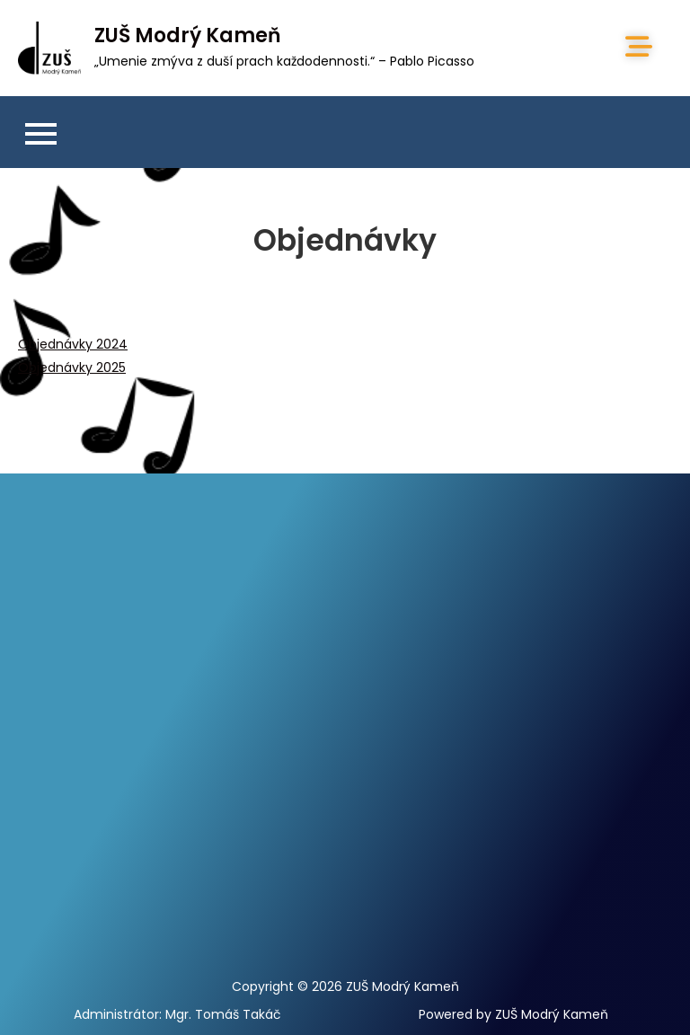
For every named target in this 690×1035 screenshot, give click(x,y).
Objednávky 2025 (72, 367)
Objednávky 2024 (73, 344)
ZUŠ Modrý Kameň (187, 35)
